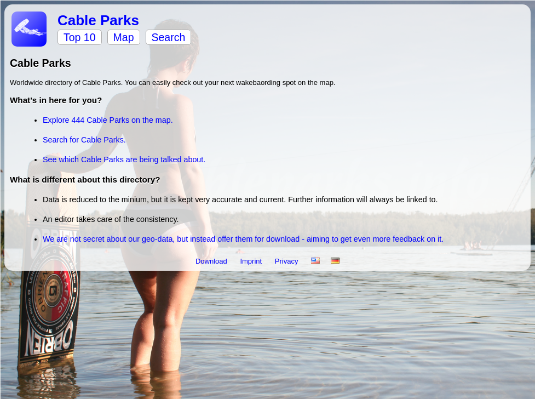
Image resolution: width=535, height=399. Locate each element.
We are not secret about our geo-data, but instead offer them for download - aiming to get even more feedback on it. (243, 239)
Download (212, 261)
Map (123, 37)
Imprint (251, 261)
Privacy (287, 261)
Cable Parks (98, 20)
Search (169, 37)
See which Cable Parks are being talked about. (124, 159)
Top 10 (80, 37)
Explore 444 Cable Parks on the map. (108, 120)
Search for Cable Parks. (84, 139)
